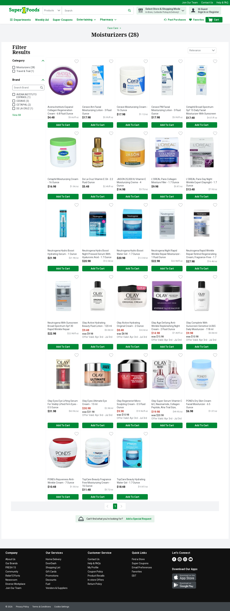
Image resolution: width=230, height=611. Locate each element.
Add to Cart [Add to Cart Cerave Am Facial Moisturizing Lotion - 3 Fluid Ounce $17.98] (97, 125)
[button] (183, 9)
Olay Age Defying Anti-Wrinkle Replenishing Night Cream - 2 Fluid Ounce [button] (165, 326)
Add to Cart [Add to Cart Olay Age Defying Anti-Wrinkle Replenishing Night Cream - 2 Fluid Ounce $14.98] (167, 346)
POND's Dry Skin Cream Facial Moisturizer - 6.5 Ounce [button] (200, 404)
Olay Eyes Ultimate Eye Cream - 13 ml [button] (96, 403)
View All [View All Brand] (16, 115)
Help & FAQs (94, 563)
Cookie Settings (61, 607)
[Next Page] (122, 506)
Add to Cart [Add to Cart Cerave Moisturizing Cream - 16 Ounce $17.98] (132, 125)
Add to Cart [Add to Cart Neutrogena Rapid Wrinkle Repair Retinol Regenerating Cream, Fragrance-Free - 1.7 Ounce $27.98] (201, 268)
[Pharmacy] (108, 19)
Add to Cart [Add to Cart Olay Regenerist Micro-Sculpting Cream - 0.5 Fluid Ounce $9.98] (132, 425)
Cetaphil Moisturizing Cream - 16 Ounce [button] (63, 181)
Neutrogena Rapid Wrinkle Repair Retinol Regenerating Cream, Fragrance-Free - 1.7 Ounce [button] (201, 254)
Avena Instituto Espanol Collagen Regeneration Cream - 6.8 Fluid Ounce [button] (61, 110)
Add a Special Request (138, 518)
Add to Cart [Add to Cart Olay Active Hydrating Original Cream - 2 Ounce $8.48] (132, 346)
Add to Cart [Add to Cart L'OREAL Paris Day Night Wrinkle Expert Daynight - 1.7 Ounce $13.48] (201, 196)
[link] (175, 20)
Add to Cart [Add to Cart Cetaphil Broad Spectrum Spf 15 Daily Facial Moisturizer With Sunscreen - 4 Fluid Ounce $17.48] (201, 125)
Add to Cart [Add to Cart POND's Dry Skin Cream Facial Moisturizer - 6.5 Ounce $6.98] (201, 425)
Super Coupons (63, 19)
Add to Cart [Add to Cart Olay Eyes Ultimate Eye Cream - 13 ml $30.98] (97, 425)
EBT (134, 575)
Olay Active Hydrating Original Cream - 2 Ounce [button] (130, 324)
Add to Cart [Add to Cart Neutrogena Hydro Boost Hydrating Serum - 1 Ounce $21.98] (63, 268)
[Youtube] (191, 560)
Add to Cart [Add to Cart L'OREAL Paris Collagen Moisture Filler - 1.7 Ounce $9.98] (167, 196)
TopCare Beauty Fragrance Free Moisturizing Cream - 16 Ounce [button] (96, 483)
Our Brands (11, 563)
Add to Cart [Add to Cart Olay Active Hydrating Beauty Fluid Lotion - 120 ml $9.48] (97, 346)
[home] (25, 10)
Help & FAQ (222, 2)
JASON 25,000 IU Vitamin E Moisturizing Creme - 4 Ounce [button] (131, 182)
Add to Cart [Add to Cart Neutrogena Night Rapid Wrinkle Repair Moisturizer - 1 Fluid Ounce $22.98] (167, 268)
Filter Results (21, 49)
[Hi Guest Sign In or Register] (205, 10)
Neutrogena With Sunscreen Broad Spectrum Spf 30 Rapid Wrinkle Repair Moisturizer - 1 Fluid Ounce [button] (63, 326)
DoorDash (51, 563)
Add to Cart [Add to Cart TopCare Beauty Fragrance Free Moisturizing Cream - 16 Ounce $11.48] (97, 496)
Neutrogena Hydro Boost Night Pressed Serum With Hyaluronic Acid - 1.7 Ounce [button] (96, 254)
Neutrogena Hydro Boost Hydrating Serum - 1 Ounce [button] (62, 252)
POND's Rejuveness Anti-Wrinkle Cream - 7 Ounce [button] (61, 481)
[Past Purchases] (175, 20)
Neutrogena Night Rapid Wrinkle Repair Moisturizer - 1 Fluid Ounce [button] (166, 254)
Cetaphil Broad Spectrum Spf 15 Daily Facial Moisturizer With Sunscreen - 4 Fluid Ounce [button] (201, 111)
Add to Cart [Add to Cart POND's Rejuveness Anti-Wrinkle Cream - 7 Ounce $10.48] (63, 496)
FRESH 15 (10, 567)
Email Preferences (142, 567)
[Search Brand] (28, 87)
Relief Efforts (12, 575)
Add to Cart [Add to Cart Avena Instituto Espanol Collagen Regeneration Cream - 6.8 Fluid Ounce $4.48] (63, 125)
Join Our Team (190, 2)
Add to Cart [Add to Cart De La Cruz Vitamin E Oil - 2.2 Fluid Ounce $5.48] (97, 196)
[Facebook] (174, 560)
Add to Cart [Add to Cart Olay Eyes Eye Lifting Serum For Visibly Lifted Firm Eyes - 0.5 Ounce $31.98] (63, 425)
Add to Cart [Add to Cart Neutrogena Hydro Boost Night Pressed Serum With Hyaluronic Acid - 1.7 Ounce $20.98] (97, 268)
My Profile (93, 567)
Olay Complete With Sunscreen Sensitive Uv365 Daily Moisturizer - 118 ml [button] (201, 326)
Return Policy (95, 584)
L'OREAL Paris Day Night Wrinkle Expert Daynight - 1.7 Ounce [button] (201, 182)
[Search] (97, 11)
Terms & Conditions (41, 607)
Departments (20, 19)
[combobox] (52, 10)
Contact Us (207, 2)
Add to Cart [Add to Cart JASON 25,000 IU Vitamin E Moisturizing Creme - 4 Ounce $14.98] (132, 196)
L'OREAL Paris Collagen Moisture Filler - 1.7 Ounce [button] (165, 181)
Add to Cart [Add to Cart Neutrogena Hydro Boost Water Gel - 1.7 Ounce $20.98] (132, 268)
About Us (10, 559)
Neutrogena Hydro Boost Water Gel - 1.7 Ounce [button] (130, 252)
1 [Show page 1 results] (115, 506)
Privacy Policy (22, 607)
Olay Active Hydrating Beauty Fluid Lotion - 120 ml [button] (97, 324)
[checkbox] (76, 61)
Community (11, 571)
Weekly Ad (42, 19)
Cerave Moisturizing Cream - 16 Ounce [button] (132, 109)
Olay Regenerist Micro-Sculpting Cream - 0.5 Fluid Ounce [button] (131, 404)
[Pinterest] (180, 560)
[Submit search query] (129, 10)
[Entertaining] (86, 19)
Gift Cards (51, 571)
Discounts (51, 579)
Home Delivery (53, 559)
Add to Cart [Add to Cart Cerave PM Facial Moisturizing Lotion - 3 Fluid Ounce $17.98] (167, 125)
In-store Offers (96, 579)
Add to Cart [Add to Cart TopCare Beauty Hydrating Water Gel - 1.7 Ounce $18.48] (132, 496)
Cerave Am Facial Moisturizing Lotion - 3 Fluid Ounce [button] (96, 110)
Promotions (52, 575)
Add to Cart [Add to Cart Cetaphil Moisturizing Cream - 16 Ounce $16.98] (63, 196)
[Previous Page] (108, 506)
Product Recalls (96, 575)
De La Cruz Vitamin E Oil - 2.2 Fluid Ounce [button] (97, 181)
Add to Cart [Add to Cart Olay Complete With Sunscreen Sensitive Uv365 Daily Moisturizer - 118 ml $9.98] (201, 346)
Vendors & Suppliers (56, 588)
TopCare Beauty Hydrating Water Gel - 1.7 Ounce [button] (131, 481)
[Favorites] (197, 20)
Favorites (137, 571)
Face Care (113, 28)
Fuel (48, 584)
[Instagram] (185, 560)
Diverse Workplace (15, 584)
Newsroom (11, 579)
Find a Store (138, 559)
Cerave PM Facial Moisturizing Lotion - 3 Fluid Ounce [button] (166, 110)
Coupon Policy (95, 571)
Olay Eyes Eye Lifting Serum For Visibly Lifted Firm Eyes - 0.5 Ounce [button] (63, 404)
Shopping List (53, 567)
